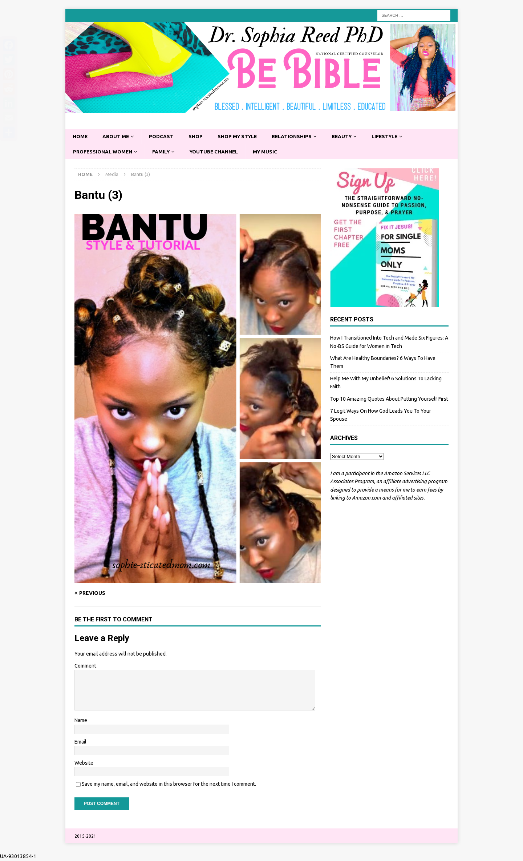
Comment (85, 666)
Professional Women (103, 152)
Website (83, 763)
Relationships (296, 137)
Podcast (163, 137)
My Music (270, 152)
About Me (117, 137)
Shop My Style (241, 137)
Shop (198, 137)
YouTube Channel (217, 152)
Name (80, 721)
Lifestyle (392, 137)
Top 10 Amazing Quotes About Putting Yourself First (389, 399)
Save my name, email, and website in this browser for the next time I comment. (169, 785)
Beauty (347, 137)
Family (163, 152)
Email (80, 742)
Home (80, 137)
